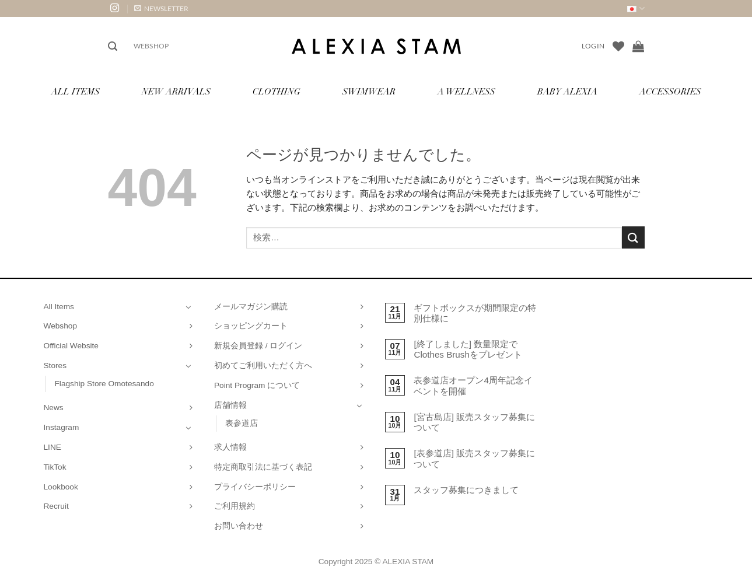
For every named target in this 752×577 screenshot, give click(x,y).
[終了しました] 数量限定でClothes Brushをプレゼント (468, 349)
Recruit (56, 506)
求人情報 (230, 447)
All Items (75, 92)
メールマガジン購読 (251, 306)
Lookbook (61, 486)
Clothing (276, 92)
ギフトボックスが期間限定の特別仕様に (475, 313)
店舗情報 (230, 405)
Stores (55, 365)
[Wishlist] (618, 46)
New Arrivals (176, 92)
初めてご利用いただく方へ (263, 365)
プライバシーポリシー (255, 486)
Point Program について (257, 385)
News (54, 407)
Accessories (670, 92)
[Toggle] (188, 307)
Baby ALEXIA (567, 92)
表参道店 (241, 423)
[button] (161, 8)
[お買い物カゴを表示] (638, 46)
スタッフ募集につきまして (466, 490)
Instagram (61, 427)
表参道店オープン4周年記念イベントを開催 (473, 385)
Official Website (71, 345)
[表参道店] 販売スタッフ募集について (474, 458)
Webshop (151, 45)
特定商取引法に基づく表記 (263, 467)
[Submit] (633, 237)
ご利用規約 (234, 506)
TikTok (55, 467)
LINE (52, 447)
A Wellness (466, 92)
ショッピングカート (251, 325)
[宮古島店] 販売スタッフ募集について (474, 422)
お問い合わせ (238, 526)
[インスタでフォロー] (114, 8)
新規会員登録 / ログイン (258, 345)
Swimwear (369, 92)
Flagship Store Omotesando (104, 383)
